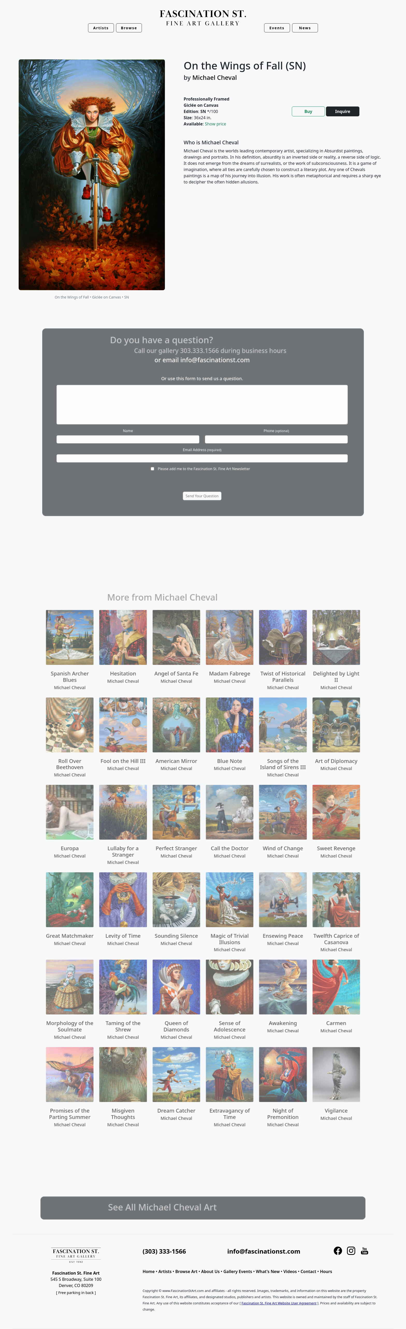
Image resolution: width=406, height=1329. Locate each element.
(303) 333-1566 (164, 1251)
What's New (268, 1271)
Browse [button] (129, 27)
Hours (326, 1271)
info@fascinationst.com (263, 1251)
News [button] (305, 27)
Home (149, 1271)
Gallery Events (237, 1271)
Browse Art (186, 1271)
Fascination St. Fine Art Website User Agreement (279, 1303)
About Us (210, 1271)
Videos (290, 1271)
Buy (308, 111)
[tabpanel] (282, 166)
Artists (165, 1271)
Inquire (342, 111)
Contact (308, 1271)
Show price (215, 124)
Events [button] (277, 27)
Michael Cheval (214, 77)
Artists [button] (101, 27)
